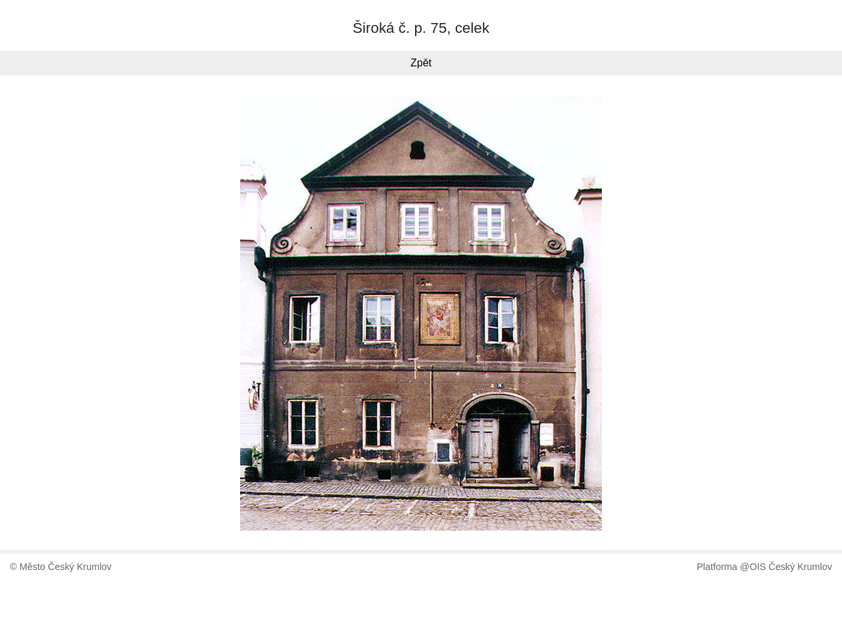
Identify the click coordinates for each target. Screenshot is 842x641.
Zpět (421, 62)
